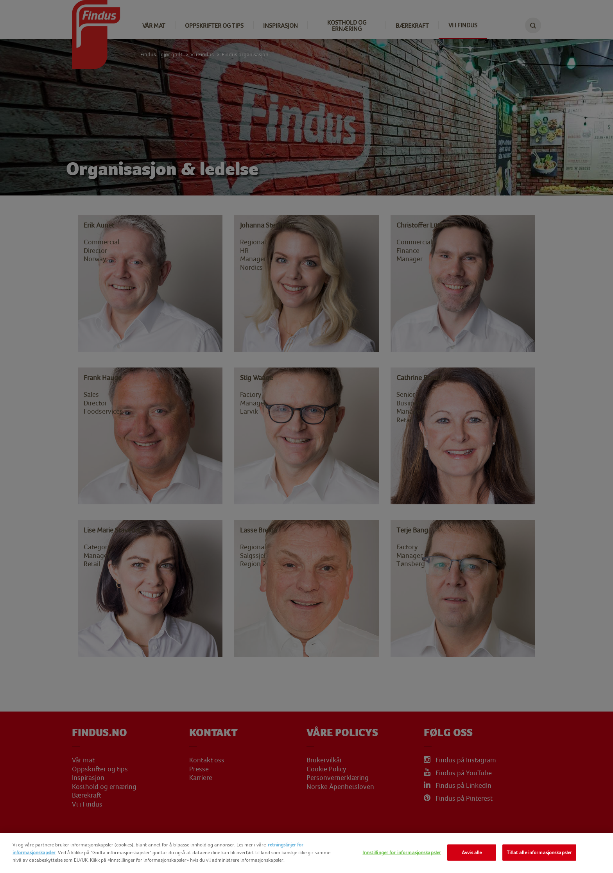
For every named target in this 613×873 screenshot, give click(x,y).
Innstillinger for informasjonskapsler (401, 852)
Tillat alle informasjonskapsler (539, 852)
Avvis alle (472, 852)
